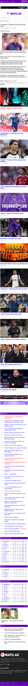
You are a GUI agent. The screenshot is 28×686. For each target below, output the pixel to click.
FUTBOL (14, 28)
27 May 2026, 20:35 (4, 366)
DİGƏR (7, 673)
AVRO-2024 (2, 673)
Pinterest (27, 1)
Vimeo (6, 664)
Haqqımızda (2, 1)
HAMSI (25, 606)
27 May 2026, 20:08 (4, 391)
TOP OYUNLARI (11, 670)
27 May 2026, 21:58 (4, 265)
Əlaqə (8, 1)
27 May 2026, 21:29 (4, 290)
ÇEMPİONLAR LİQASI (8, 671)
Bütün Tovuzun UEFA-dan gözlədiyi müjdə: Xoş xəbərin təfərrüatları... (14, 629)
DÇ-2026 (23, 671)
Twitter (22, 1)
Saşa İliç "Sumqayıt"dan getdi (12, 639)
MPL (6, 670)
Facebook (24, 1)
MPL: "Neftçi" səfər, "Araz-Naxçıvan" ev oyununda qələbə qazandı (15, 636)
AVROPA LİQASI (17, 671)
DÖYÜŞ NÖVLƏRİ (19, 670)
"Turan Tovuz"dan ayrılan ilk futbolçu (14, 633)
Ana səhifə (2, 683)
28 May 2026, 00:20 (4, 136)
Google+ (25, 1)
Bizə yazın (13, 1)
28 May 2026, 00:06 (4, 163)
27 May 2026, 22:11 (4, 240)
